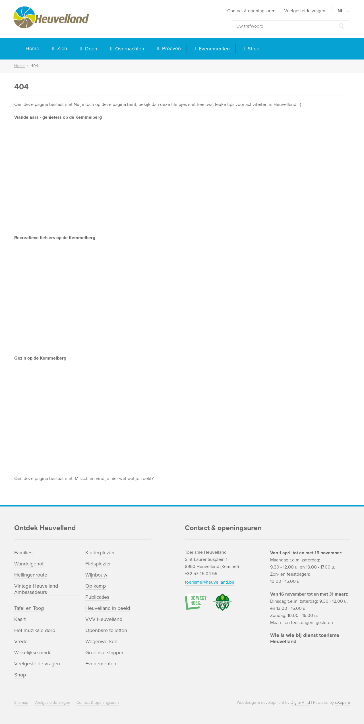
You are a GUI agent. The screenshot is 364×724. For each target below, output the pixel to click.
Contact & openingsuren (251, 11)
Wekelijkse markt (33, 652)
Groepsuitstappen (105, 652)
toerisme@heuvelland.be (209, 582)
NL (340, 11)
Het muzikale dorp (34, 630)
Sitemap (21, 702)
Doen (90, 49)
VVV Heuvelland (103, 619)
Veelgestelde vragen (304, 11)
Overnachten (129, 49)
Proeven (171, 48)
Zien (61, 48)
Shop (252, 49)
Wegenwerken (101, 641)
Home (32, 48)
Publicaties (97, 597)
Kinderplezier (100, 552)
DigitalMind (300, 702)
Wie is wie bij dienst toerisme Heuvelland (304, 638)
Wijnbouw (96, 575)
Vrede (21, 641)
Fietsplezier (98, 564)
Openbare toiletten (106, 630)
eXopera (342, 702)
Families (23, 552)
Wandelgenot (29, 564)
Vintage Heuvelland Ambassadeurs (36, 589)
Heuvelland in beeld (107, 608)
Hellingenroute (30, 575)
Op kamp (95, 586)
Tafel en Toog (29, 608)
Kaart (20, 619)
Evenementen (213, 49)
